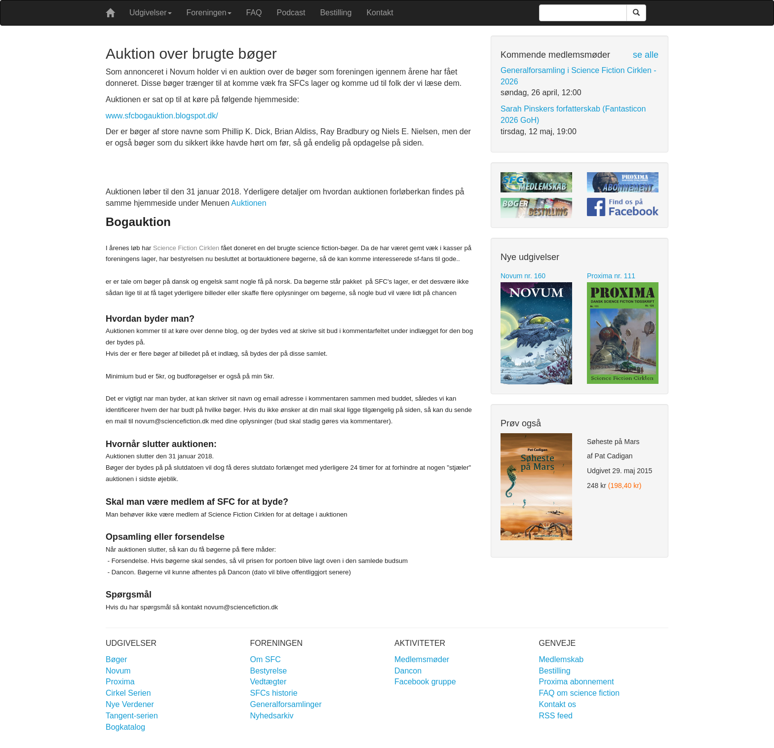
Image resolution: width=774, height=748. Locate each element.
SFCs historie (274, 693)
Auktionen (248, 203)
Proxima (120, 681)
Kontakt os (558, 704)
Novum (118, 671)
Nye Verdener (130, 704)
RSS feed (556, 715)
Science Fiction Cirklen (186, 248)
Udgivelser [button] (150, 12)
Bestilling (335, 12)
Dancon (408, 671)
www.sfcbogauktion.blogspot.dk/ (162, 116)
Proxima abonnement (576, 681)
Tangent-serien (132, 715)
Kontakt (379, 12)
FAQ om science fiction (579, 693)
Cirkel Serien (128, 693)
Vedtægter (268, 681)
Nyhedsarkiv (272, 715)
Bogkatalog (125, 727)
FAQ (254, 12)
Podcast (291, 12)
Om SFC (265, 659)
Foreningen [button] (209, 12)
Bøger (116, 659)
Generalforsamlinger (286, 704)
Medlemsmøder (421, 659)
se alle (645, 55)
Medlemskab (561, 659)
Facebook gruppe (425, 681)
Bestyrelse (268, 671)
